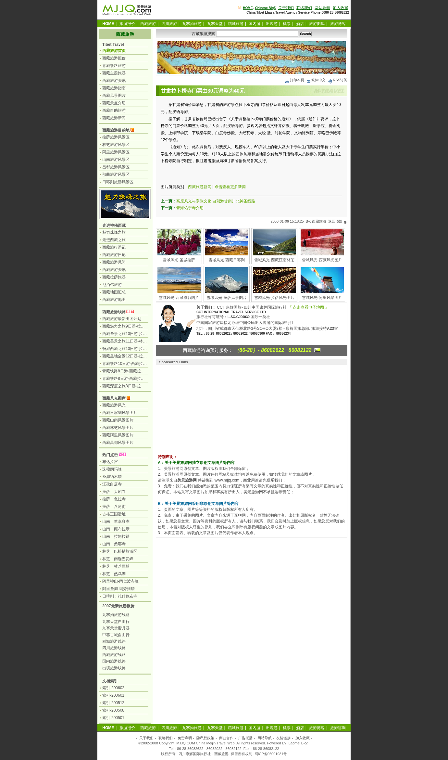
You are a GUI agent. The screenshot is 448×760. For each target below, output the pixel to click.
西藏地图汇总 (114, 292)
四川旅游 (169, 23)
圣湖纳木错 (112, 476)
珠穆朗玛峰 (112, 469)
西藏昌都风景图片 (117, 442)
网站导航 (322, 8)
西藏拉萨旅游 (114, 277)
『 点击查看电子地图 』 (308, 307)
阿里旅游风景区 (116, 152)
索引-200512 (113, 703)
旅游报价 (127, 23)
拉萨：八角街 (114, 506)
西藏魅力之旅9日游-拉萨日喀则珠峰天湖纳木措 (143, 326)
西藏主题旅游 (114, 73)
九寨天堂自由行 (116, 621)
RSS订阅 (337, 80)
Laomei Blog (298, 743)
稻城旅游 (235, 23)
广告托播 (245, 738)
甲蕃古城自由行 (116, 635)
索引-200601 (113, 695)
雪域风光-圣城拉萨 (179, 260)
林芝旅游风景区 (116, 144)
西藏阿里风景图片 (117, 435)
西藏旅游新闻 (199, 187)
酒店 (300, 23)
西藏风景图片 (114, 95)
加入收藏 (340, 8)
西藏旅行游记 (114, 247)
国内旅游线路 (114, 661)
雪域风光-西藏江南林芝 (274, 260)
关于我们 (286, 8)
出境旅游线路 (114, 668)
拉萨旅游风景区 (116, 137)
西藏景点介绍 (114, 103)
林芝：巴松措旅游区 (119, 551)
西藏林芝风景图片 (117, 427)
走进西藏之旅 (114, 240)
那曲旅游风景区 (116, 174)
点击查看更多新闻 (230, 187)
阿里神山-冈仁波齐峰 (120, 581)
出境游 (272, 23)
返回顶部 (337, 221)
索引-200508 (113, 710)
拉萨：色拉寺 (114, 499)
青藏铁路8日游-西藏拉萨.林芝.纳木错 (134, 371)
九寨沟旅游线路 (116, 614)
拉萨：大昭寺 (114, 491)
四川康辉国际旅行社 (195, 754)
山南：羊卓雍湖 (116, 521)
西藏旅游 (148, 23)
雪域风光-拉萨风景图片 (226, 297)
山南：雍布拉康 (116, 529)
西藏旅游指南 (114, 88)
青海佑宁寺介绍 (190, 208)
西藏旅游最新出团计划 (121, 318)
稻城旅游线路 (114, 641)
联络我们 (304, 8)
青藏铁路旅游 (114, 65)
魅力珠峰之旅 (114, 232)
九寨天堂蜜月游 (116, 628)
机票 (287, 23)
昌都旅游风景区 (116, 167)
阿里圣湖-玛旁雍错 (118, 588)
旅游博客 (338, 23)
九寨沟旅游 (192, 23)
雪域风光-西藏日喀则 (226, 260)
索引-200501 (113, 717)
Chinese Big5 (265, 8)
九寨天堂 (215, 23)
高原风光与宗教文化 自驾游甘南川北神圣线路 (215, 201)
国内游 (254, 23)
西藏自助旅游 (114, 110)
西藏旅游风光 (114, 405)
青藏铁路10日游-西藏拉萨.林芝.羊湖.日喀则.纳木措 (146, 363)
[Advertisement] (200, 407)
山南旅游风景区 (116, 159)
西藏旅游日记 (114, 254)
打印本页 (294, 80)
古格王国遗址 (114, 514)
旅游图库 (317, 23)
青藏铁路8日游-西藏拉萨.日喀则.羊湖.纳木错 (140, 378)
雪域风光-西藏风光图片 (322, 260)
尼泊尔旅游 (112, 284)
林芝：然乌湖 (114, 574)
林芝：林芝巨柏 (116, 566)
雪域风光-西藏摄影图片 (179, 297)
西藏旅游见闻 (114, 262)
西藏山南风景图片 (117, 420)
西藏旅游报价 (114, 58)
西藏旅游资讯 (114, 80)
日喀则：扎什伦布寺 (119, 596)
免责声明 (185, 738)
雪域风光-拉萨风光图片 (274, 297)
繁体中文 (316, 80)
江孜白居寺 (112, 484)
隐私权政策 (205, 738)
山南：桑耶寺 (114, 544)
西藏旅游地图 (114, 299)
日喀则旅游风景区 (117, 182)
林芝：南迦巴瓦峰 (117, 559)
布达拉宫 (110, 461)
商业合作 (226, 738)
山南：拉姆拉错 (116, 536)
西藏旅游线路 (114, 312)
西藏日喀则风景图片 (119, 412)
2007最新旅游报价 (118, 606)
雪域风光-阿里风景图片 (322, 297)
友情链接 (283, 738)
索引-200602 (113, 688)
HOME (248, 8)
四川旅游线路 (114, 648)
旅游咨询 (338, 728)
